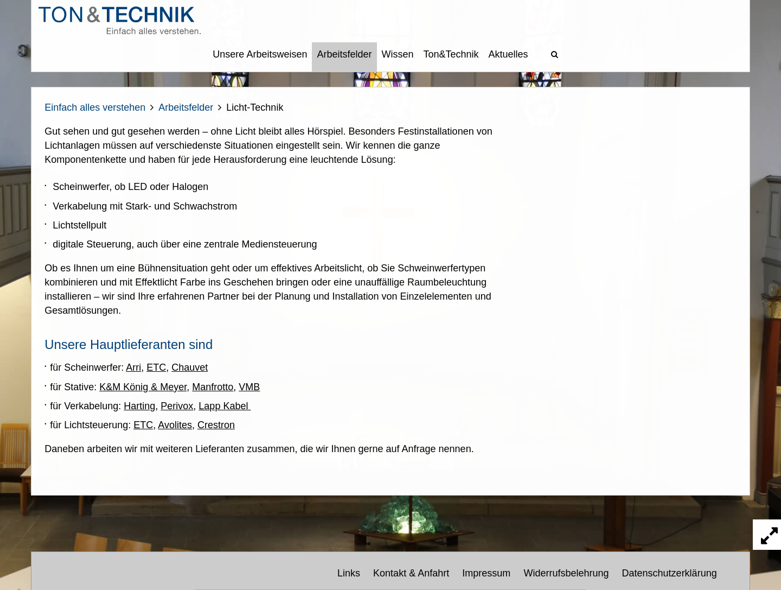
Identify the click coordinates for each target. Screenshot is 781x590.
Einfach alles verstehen (94, 107)
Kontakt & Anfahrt (411, 573)
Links (348, 573)
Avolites (175, 425)
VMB (249, 387)
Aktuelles (508, 54)
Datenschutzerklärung (669, 573)
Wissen (398, 54)
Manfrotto (212, 387)
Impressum (486, 573)
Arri (133, 367)
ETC (156, 367)
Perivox (177, 406)
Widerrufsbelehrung (566, 573)
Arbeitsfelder (344, 54)
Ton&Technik (451, 54)
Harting (139, 406)
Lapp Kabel (225, 406)
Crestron (216, 425)
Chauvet (189, 367)
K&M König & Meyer (143, 387)
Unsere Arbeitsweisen (260, 54)
